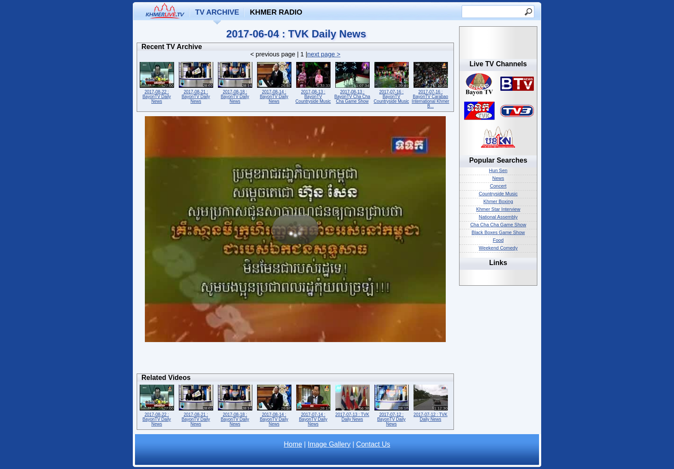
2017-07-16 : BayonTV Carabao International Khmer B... (430, 84)
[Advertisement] (295, 360)
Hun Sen (498, 170)
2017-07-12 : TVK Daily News (430, 402)
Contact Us (373, 444)
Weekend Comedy (498, 247)
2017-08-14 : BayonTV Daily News (274, 82)
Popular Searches (498, 160)
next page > (323, 54)
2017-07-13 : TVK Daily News (352, 402)
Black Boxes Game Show (498, 232)
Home (293, 444)
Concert (498, 185)
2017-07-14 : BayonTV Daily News (313, 404)
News (498, 178)
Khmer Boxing (498, 201)
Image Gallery (329, 444)
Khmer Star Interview (498, 209)
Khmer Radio (276, 12)
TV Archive (217, 12)
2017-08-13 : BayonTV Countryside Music (313, 82)
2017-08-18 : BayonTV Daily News (235, 82)
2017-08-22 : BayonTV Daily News (157, 82)
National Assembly (498, 216)
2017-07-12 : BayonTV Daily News (391, 404)
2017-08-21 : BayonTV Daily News (196, 82)
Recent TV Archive (171, 46)
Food (498, 240)
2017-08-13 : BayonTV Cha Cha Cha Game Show (352, 82)
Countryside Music (498, 193)
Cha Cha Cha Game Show (498, 224)
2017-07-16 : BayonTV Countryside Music (391, 82)
